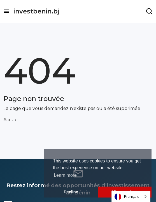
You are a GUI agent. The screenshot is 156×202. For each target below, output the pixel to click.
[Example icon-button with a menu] (149, 11)
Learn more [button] (65, 175)
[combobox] (130, 196)
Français (127, 196)
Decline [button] (71, 192)
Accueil (11, 119)
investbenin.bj (36, 11)
